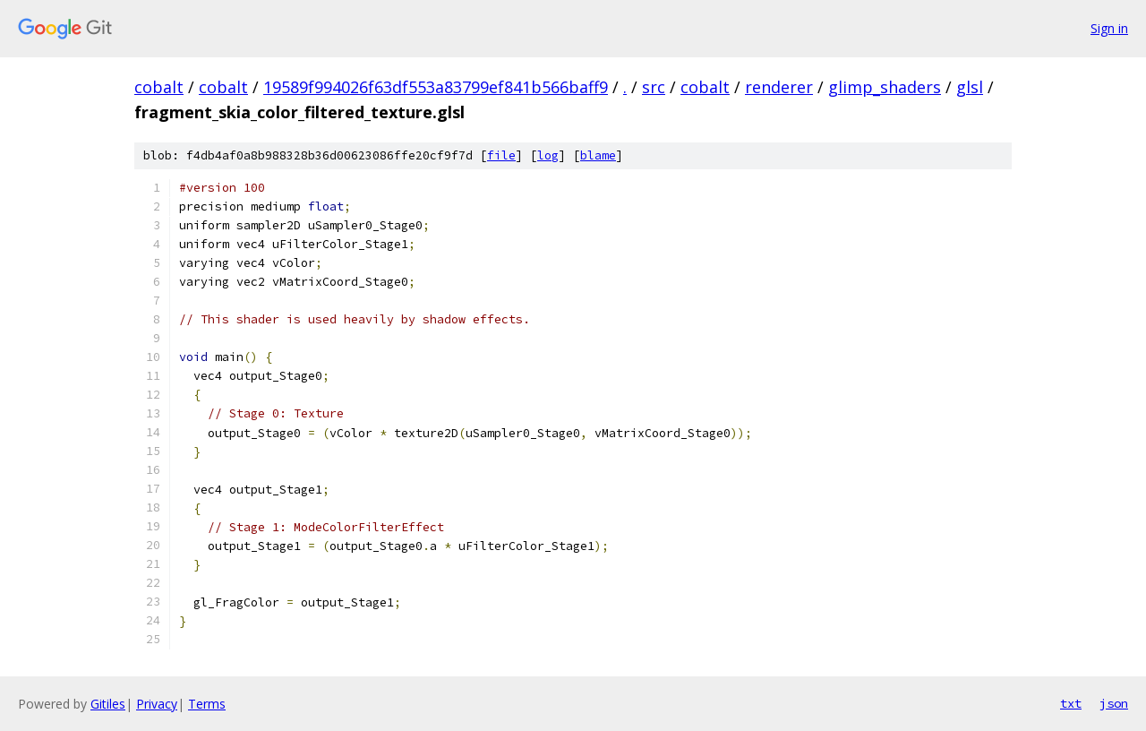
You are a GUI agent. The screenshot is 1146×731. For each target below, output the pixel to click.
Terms (207, 703)
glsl (969, 87)
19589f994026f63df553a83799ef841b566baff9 (435, 87)
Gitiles (107, 703)
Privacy (156, 703)
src (653, 87)
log (548, 155)
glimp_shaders (884, 87)
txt (1071, 703)
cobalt (159, 87)
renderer (779, 87)
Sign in (1109, 28)
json (1113, 703)
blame (598, 155)
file (501, 155)
